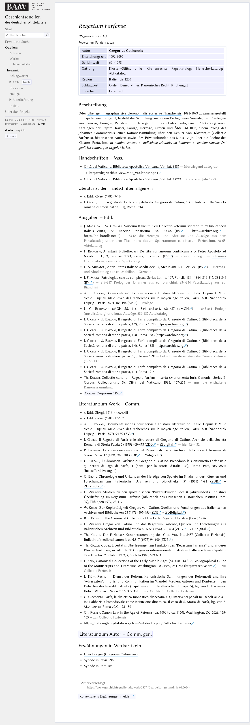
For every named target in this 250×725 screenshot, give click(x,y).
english (20, 130)
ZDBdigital (92, 486)
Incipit (14, 106)
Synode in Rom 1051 (99, 666)
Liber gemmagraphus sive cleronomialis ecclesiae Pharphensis (134, 113)
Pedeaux (97, 518)
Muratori (98, 267)
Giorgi (91, 202)
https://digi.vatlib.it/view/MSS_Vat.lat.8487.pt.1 (123, 173)
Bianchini (94, 251)
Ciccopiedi (95, 597)
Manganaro (92, 607)
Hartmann (218, 586)
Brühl (92, 476)
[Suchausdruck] (24, 35)
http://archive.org (205, 231)
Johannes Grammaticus (96, 133)
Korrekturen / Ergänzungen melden (105, 696)
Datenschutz (27, 123)
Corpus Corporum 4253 (102, 393)
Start (8, 29)
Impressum (11, 123)
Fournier (94, 450)
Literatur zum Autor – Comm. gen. (115, 634)
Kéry (90, 561)
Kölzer (95, 377)
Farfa (182, 123)
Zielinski (95, 492)
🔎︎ (47, 35)
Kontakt (41, 119)
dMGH (183, 309)
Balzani (110, 319)
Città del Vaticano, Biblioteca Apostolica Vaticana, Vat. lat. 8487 (131, 166)
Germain (116, 226)
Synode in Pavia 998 (99, 660)
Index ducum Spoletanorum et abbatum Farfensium (174, 241)
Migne (94, 277)
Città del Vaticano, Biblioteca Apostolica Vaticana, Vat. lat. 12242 (132, 179)
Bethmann (102, 309)
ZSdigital (166, 444)
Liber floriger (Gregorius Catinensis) (111, 654)
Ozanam (98, 293)
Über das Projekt (17, 112)
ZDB (149, 444)
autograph (211, 166)
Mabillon (93, 226)
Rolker (95, 612)
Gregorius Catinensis (126, 50)
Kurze (93, 507)
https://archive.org (170, 324)
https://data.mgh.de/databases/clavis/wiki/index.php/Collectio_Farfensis (137, 623)
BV (178, 231)
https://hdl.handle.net (100, 236)
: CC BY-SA (15, 119)
